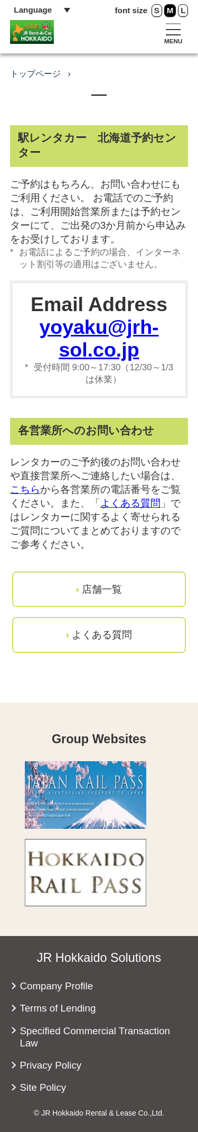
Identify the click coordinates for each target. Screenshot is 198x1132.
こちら (25, 489)
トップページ (35, 73)
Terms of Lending (58, 1008)
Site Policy (43, 1087)
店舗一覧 (102, 589)
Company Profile (56, 985)
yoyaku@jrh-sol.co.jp (98, 338)
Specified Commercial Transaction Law (95, 1037)
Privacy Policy (51, 1065)
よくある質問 (130, 503)
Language (33, 9)
